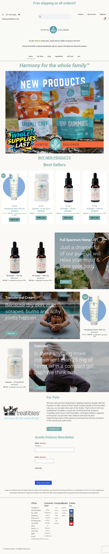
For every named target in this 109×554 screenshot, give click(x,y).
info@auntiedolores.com (39, 539)
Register (103, 14)
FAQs (47, 510)
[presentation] (51, 474)
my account (91, 14)
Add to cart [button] (14, 220)
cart (78, 56)
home (31, 56)
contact (80, 14)
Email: (40, 457)
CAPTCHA (38, 468)
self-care (70, 56)
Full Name (38, 446)
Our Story (40, 56)
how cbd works (56, 515)
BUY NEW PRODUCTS (54, 158)
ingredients (59, 56)
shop (49, 56)
